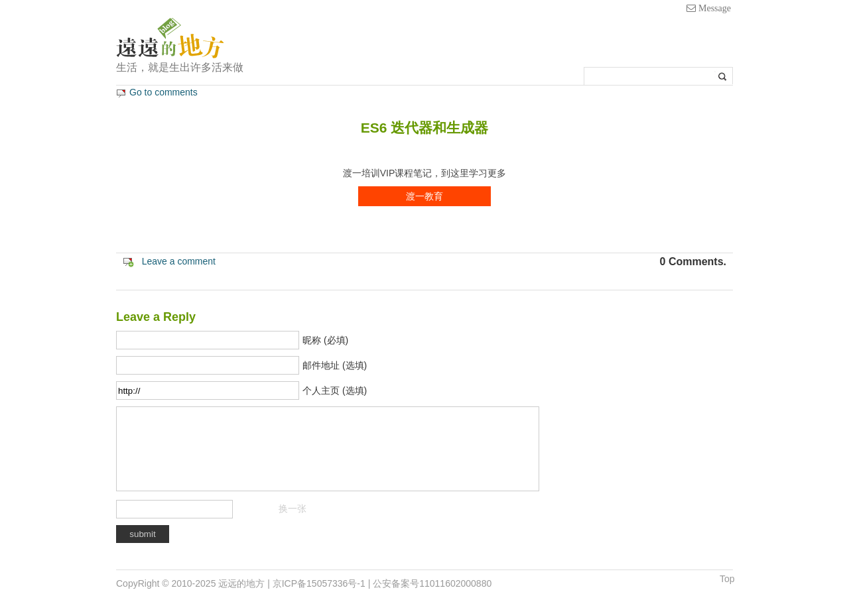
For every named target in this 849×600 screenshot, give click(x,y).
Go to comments (163, 92)
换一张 (292, 508)
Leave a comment (179, 261)
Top (727, 578)
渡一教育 (424, 196)
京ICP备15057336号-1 (319, 583)
